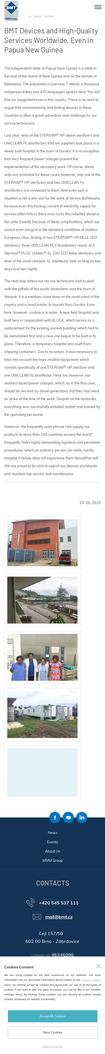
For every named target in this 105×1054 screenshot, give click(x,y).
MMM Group (53, 860)
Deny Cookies (52, 1032)
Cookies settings (91, 979)
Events (52, 842)
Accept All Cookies (52, 1016)
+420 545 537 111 (59, 903)
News (52, 832)
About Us (52, 851)
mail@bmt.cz (59, 917)
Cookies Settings (53, 1046)
